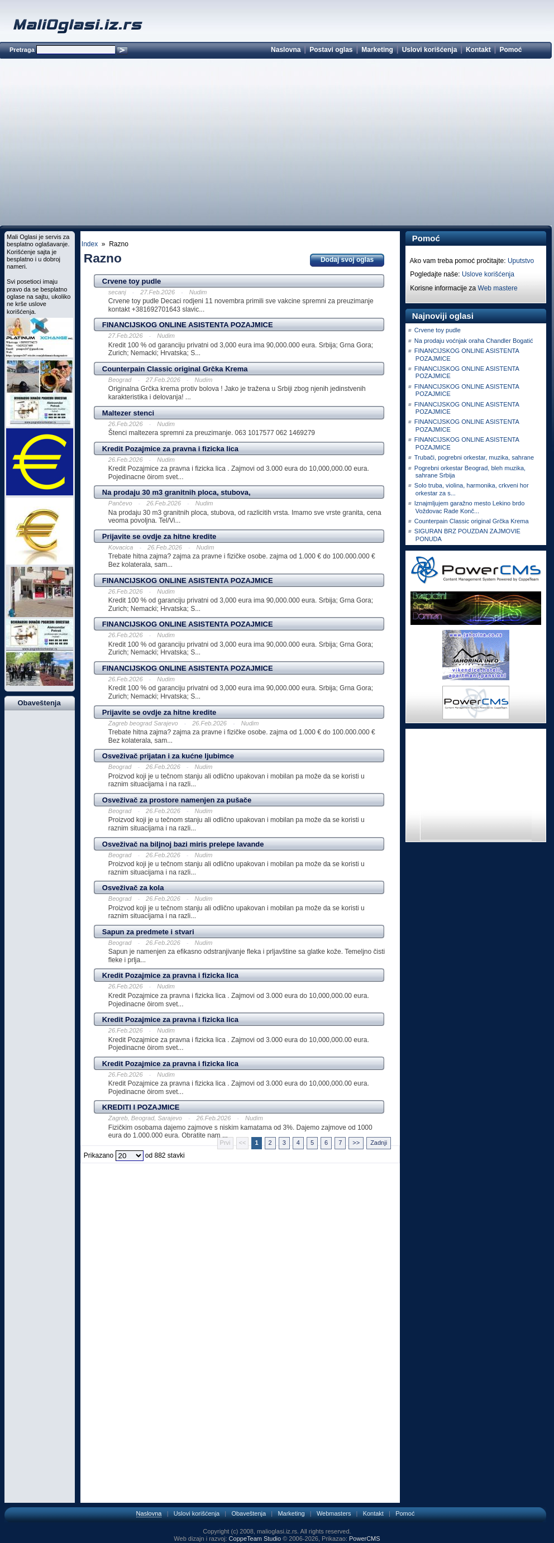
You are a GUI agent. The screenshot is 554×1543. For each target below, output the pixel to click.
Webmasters (334, 1513)
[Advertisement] (275, 144)
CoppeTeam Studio (255, 1538)
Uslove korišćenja (488, 274)
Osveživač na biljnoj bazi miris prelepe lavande (183, 844)
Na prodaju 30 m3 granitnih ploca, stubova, (176, 492)
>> (356, 1142)
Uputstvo (521, 261)
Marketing (377, 50)
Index (90, 244)
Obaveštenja (248, 1513)
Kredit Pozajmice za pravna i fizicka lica (170, 449)
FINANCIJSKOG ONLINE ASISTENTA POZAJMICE (187, 325)
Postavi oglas (330, 50)
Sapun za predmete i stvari (148, 932)
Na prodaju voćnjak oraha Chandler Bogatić (473, 340)
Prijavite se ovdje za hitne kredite (159, 536)
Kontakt (478, 50)
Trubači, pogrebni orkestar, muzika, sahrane (474, 457)
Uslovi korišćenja (429, 50)
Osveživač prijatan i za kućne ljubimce (168, 756)
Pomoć (510, 50)
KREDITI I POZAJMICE (141, 1107)
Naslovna (285, 50)
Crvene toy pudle (131, 281)
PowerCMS (364, 1538)
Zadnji (378, 1142)
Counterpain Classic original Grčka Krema (175, 369)
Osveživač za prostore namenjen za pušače (176, 800)
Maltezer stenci (128, 413)
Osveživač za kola (133, 887)
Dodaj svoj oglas (347, 260)
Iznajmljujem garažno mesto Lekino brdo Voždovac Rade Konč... (469, 507)
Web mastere (498, 288)
